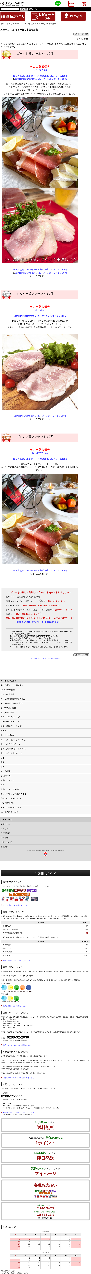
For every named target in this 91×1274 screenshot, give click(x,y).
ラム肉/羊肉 (6, 776)
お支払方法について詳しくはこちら (16, 905)
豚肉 (2, 767)
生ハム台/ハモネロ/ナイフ (12, 753)
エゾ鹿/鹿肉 (6, 771)
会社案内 (4, 847)
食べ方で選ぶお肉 (8, 708)
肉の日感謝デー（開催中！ (12, 685)
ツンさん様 (39, 70)
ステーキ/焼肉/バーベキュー (12, 717)
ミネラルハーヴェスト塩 (11, 807)
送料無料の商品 (7, 712)
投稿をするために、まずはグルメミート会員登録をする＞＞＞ (40, 622)
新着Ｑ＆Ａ (5, 829)
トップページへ (34, 658)
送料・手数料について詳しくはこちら (17, 961)
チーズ (3, 731)
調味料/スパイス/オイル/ (11, 798)
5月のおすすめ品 (8, 690)
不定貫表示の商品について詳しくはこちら (18, 1078)
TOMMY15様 (40, 453)
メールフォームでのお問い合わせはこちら (18, 1112)
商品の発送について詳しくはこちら (16, 1006)
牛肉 (2, 762)
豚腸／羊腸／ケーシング (11, 726)
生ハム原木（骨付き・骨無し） (14, 740)
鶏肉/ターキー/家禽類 (10, 789)
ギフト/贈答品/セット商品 (12, 703)
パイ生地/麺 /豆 (7, 803)
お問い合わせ (6, 842)
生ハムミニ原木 (7, 735)
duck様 (39, 310)
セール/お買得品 (7, 694)
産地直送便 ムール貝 (9, 812)
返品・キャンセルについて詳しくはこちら (18, 1045)
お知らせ (4, 838)
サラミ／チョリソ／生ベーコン (14, 749)
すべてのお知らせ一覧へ (51, 658)
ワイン (3, 758)
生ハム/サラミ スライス (11, 744)
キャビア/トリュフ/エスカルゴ (13, 794)
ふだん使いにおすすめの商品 (13, 699)
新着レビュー (6, 824)
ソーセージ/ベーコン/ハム (12, 722)
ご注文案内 (5, 833)
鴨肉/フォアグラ (7, 780)
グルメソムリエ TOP (10, 24)
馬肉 (2, 785)
